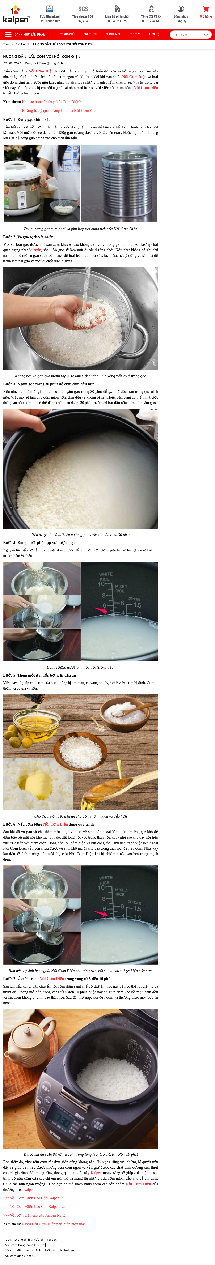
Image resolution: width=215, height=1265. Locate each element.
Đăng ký (181, 21)
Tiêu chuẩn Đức (49, 14)
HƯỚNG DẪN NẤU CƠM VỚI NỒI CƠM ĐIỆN (41, 56)
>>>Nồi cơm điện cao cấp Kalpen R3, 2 (34, 1215)
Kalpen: (29, 1189)
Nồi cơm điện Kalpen (59, 1250)
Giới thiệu (90, 34)
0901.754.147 (151, 14)
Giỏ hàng (206, 11)
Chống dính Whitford (28, 1239)
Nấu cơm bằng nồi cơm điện (24, 1245)
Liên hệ (154, 34)
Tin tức (135, 34)
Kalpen (96, 1173)
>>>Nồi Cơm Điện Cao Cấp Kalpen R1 (34, 1198)
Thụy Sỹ (82, 14)
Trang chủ (67, 34)
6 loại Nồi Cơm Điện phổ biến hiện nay (53, 1224)
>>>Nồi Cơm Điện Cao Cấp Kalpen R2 (34, 1207)
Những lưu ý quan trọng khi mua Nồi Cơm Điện (59, 110)
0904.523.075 (117, 14)
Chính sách (113, 34)
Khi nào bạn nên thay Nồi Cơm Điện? (51, 102)
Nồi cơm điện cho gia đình (23, 1250)
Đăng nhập (181, 16)
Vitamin (35, 250)
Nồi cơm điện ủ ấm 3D (20, 1256)
